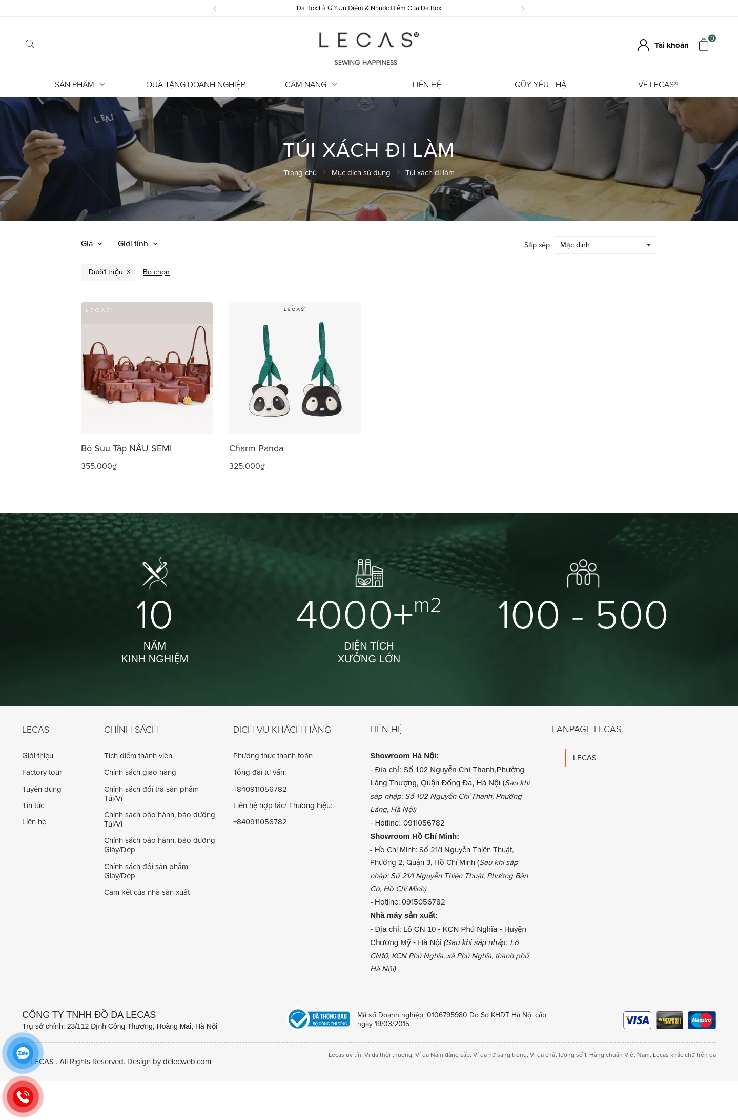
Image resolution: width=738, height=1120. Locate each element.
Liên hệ (427, 85)
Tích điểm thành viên (138, 755)
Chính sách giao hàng (140, 771)
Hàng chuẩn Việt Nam (619, 1054)
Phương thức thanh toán (273, 755)
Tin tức (33, 805)
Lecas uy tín (345, 1054)
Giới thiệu (37, 755)
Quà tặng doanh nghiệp (195, 85)
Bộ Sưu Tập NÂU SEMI (126, 448)
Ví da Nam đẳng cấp (442, 1054)
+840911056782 (260, 788)
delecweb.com (187, 1061)
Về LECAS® (658, 85)
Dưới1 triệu (106, 271)
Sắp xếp (537, 244)
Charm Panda (256, 448)
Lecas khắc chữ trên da (684, 1054)
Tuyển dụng (41, 788)
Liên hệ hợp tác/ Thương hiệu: (282, 805)
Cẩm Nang (311, 85)
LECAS (585, 757)
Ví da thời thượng (388, 1054)
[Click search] (29, 44)
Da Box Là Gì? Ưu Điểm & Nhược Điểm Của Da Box (369, 8)
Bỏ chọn (156, 271)
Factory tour (42, 771)
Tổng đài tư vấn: (259, 771)
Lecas (35, 729)
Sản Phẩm (80, 85)
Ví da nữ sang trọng (500, 1054)
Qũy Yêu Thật (542, 85)
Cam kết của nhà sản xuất (147, 891)
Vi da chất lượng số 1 (558, 1054)
